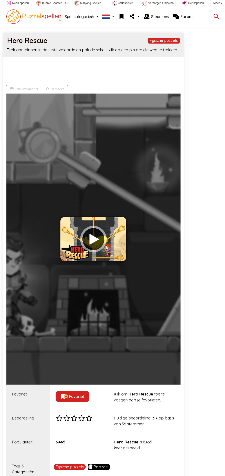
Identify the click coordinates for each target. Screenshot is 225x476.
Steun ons (156, 16)
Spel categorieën (80, 16)
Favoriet (72, 396)
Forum (182, 16)
